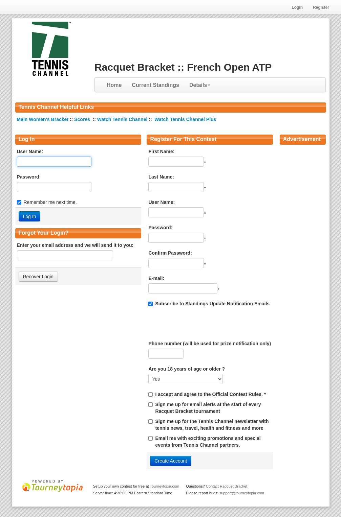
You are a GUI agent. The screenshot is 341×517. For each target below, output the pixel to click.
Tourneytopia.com (164, 486)
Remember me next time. (50, 202)
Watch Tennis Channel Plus (185, 119)
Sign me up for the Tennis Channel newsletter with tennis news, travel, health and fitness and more (212, 425)
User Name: (30, 151)
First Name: (161, 151)
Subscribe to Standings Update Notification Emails (209, 303)
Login (297, 7)
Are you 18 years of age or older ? (186, 369)
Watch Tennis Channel (123, 119)
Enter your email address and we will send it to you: (75, 245)
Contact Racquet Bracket (226, 486)
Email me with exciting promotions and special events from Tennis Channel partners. (207, 442)
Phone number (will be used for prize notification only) (209, 343)
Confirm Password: (170, 253)
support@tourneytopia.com (241, 493)
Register (321, 7)
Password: (29, 177)
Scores (82, 119)
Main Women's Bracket (43, 119)
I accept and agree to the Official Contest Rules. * (210, 394)
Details (199, 85)
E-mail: (156, 278)
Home (114, 85)
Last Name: (161, 177)
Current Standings (155, 85)
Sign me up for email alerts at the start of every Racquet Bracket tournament (208, 408)
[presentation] (199, 323)
